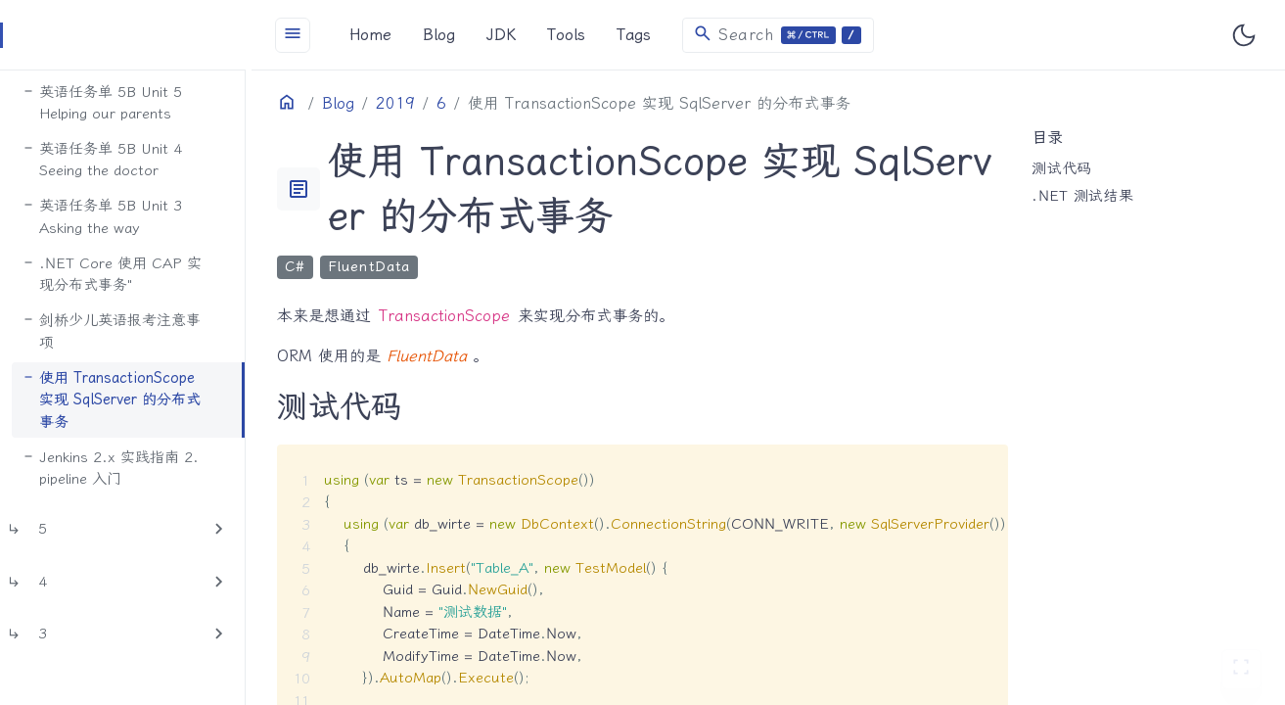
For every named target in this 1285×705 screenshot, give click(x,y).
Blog (481, 34)
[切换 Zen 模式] (1241, 668)
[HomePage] (147, 35)
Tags (676, 34)
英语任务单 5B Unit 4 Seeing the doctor (152, 142)
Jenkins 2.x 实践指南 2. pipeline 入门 (161, 426)
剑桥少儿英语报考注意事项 (169, 301)
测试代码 (1072, 168)
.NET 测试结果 (1093, 196)
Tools (608, 34)
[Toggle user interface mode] (1244, 35)
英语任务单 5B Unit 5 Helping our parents (152, 86)
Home (412, 34)
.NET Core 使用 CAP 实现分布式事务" (169, 256)
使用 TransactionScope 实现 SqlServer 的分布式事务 (162, 358)
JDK (543, 34)
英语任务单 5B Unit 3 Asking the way (152, 199)
